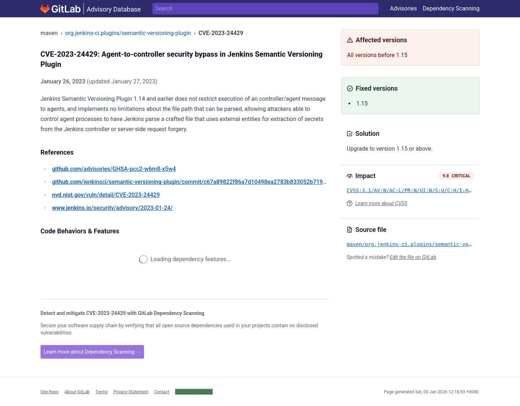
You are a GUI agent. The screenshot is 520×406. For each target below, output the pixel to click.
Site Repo (49, 391)
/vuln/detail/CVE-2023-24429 (106, 194)
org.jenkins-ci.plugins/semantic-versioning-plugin (128, 33)
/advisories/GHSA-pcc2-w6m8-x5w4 (114, 168)
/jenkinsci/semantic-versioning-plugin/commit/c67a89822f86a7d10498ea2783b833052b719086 (192, 181)
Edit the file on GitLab (413, 257)
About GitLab (77, 391)
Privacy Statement (130, 391)
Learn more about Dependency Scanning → (92, 352)
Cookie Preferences (194, 391)
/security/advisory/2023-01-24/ (112, 207)
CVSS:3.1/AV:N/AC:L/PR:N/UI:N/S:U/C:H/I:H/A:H (414, 190)
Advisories (403, 8)
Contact (161, 391)
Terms (101, 391)
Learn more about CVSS (381, 203)
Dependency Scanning (451, 8)
